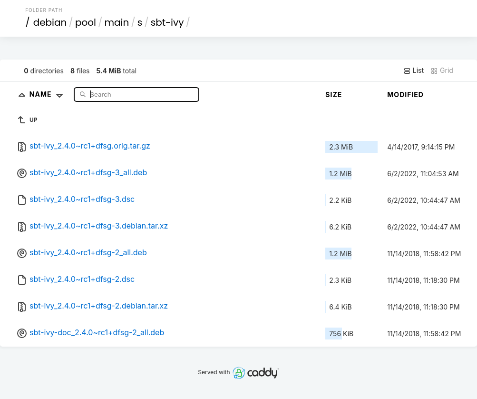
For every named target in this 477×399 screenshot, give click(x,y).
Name (48, 94)
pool (85, 22)
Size (333, 94)
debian (50, 22)
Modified (405, 94)
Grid (441, 70)
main (116, 22)
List (413, 70)
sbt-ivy (167, 22)
